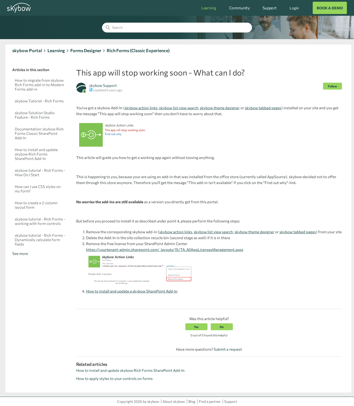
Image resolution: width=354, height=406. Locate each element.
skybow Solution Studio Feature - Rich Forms (35, 114)
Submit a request (228, 349)
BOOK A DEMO (330, 8)
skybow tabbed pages (263, 108)
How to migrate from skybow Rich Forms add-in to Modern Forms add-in (39, 84)
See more (20, 253)
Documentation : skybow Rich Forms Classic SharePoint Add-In (39, 133)
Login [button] (294, 8)
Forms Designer (85, 50)
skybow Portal (27, 50)
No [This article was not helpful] (222, 326)
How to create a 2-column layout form (36, 205)
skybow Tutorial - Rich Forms (39, 101)
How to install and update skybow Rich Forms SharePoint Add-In (36, 154)
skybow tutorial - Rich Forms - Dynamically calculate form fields (40, 239)
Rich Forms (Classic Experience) (138, 50)
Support (270, 7)
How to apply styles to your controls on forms (114, 378)
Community (239, 7)
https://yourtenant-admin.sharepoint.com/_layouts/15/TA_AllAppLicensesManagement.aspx (164, 249)
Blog (191, 401)
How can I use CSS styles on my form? (38, 188)
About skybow (173, 401)
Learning (208, 7)
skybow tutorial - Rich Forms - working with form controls (40, 221)
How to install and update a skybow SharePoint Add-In (131, 291)
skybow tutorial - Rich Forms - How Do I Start (40, 172)
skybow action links (141, 108)
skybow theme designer (220, 108)
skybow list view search (178, 108)
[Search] (177, 27)
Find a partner (210, 401)
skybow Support (103, 85)
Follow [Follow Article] (332, 86)
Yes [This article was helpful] (196, 326)
